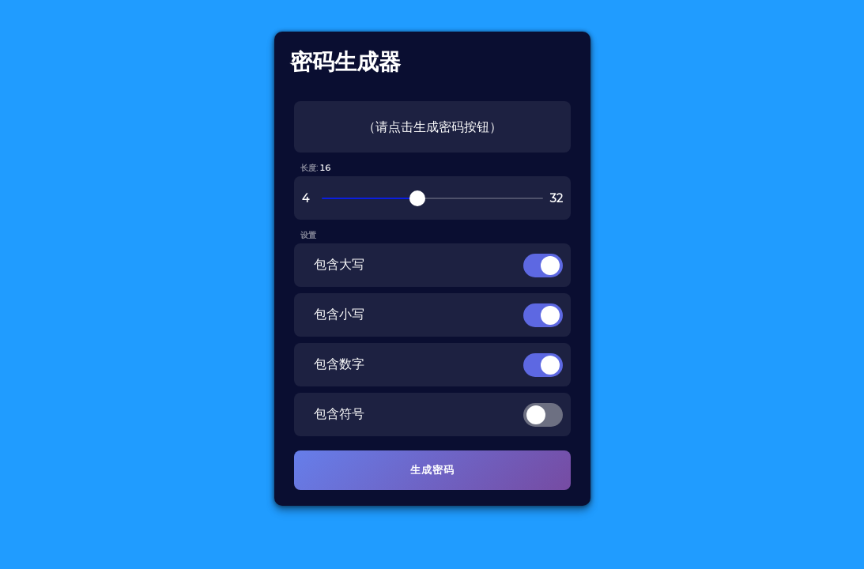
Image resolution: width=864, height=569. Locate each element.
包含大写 (339, 264)
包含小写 (339, 314)
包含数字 (339, 363)
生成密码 (432, 470)
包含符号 (339, 413)
